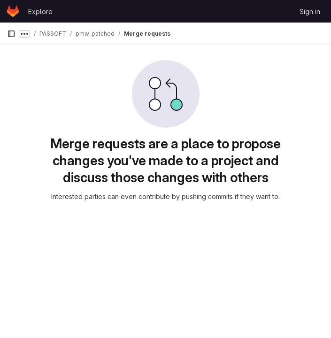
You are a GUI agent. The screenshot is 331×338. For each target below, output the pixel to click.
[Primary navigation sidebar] (11, 33)
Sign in (310, 11)
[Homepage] (13, 11)
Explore (40, 11)
